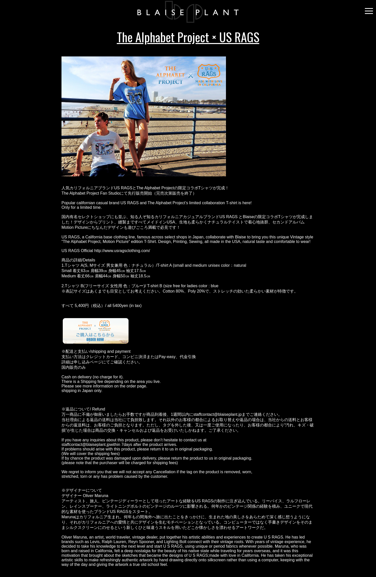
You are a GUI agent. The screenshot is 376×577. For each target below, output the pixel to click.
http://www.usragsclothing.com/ (122, 251)
